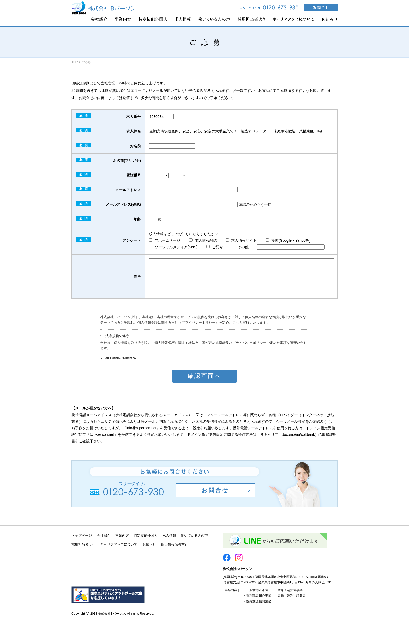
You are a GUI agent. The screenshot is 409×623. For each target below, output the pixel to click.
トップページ (81, 535)
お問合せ (215, 490)
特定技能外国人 (146, 535)
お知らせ (149, 544)
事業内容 (122, 535)
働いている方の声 (194, 535)
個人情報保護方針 (174, 544)
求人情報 (169, 535)
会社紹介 (103, 535)
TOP (74, 62)
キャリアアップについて (118, 544)
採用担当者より (83, 544)
